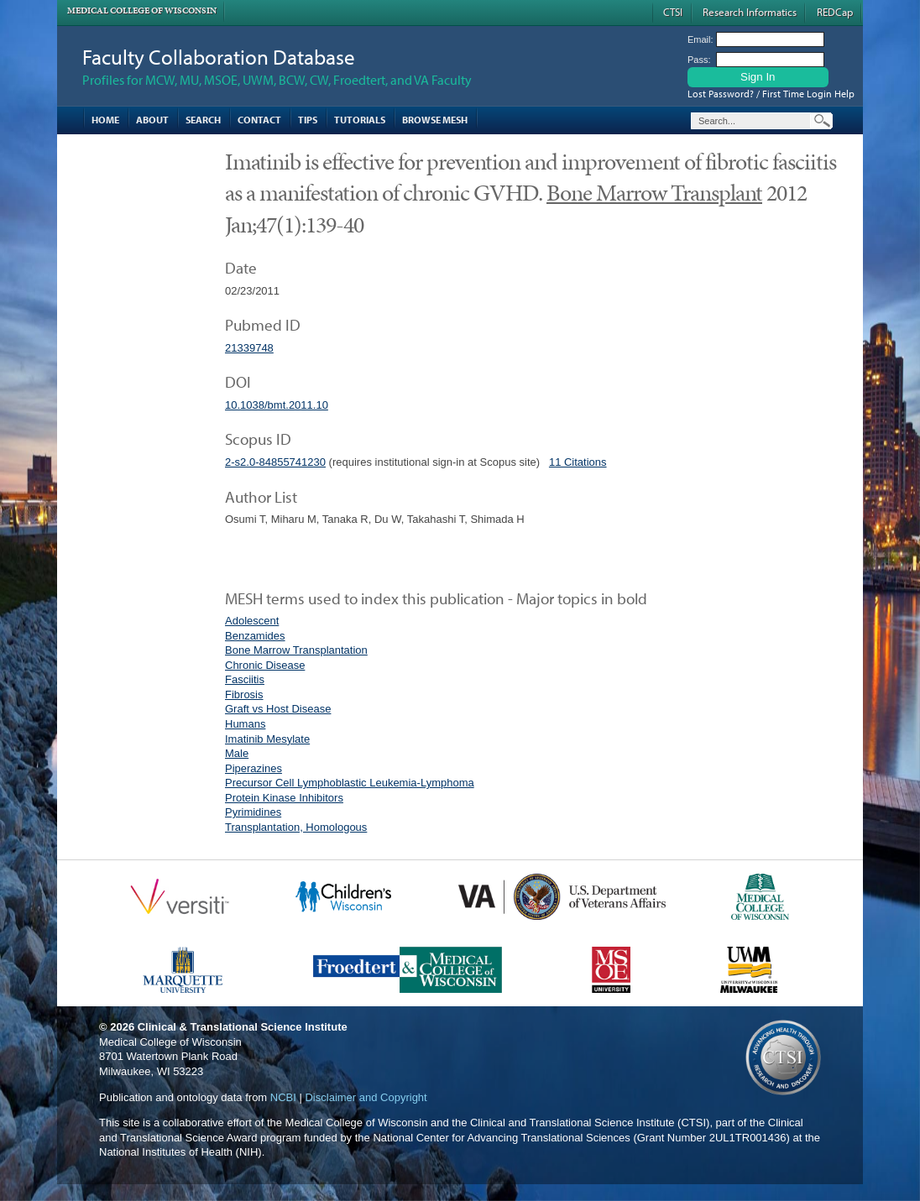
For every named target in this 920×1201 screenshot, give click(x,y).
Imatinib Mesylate (267, 739)
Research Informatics (750, 11)
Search (203, 119)
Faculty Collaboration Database (218, 57)
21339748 (249, 348)
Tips (307, 119)
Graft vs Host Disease (278, 708)
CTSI (672, 11)
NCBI (283, 1097)
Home (105, 119)
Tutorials (359, 119)
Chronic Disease (265, 665)
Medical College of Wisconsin (142, 10)
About (152, 119)
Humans (245, 724)
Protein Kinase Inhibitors (284, 797)
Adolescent (252, 620)
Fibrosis (244, 694)
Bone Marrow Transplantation (296, 650)
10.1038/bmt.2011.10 (276, 405)
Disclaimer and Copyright (365, 1097)
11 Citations (578, 462)
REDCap (835, 11)
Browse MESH (435, 119)
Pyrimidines (253, 812)
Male (236, 753)
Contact (259, 119)
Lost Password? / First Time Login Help (771, 93)
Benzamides (255, 635)
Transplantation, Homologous (296, 827)
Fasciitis (244, 679)
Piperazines (253, 768)
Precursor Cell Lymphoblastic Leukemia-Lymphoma (349, 782)
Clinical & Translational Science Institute (243, 1027)
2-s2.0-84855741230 (275, 462)
